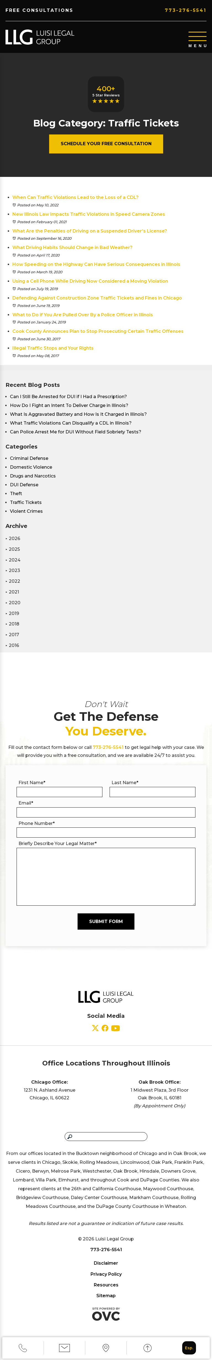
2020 (13, 602)
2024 (13, 560)
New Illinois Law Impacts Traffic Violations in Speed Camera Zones (88, 214)
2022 (13, 581)
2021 (12, 592)
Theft (16, 493)
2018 (12, 624)
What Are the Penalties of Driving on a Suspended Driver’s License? (89, 231)
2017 (12, 634)
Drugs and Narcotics (33, 476)
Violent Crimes (26, 511)
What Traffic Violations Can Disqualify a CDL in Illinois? (71, 423)
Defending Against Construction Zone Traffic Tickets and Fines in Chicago (97, 298)
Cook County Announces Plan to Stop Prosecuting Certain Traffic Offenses (98, 331)
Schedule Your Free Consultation (106, 143)
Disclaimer (106, 1263)
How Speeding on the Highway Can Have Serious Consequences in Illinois (96, 264)
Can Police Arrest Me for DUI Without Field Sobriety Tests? (75, 432)
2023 (13, 570)
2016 (12, 645)
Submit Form (106, 921)
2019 (12, 613)
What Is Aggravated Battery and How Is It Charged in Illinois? (78, 414)
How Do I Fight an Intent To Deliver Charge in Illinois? (69, 405)
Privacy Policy (106, 1274)
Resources (106, 1285)
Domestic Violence (31, 467)
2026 (13, 538)
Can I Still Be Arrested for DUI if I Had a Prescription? (68, 396)
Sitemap (106, 1295)
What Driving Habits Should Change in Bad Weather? (72, 247)
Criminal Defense (29, 458)
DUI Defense (24, 484)
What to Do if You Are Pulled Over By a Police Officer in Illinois (82, 314)
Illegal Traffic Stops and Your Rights (53, 348)
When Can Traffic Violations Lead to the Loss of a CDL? (75, 197)
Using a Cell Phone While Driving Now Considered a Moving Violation (90, 281)
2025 (13, 549)
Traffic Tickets (26, 502)
